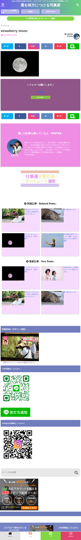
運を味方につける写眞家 (40, 5)
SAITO (70, 37)
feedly (40, 98)
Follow (40, 93)
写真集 (30, 12)
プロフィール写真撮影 (9, 11)
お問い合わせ (51, 12)
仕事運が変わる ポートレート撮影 (40, 18)
